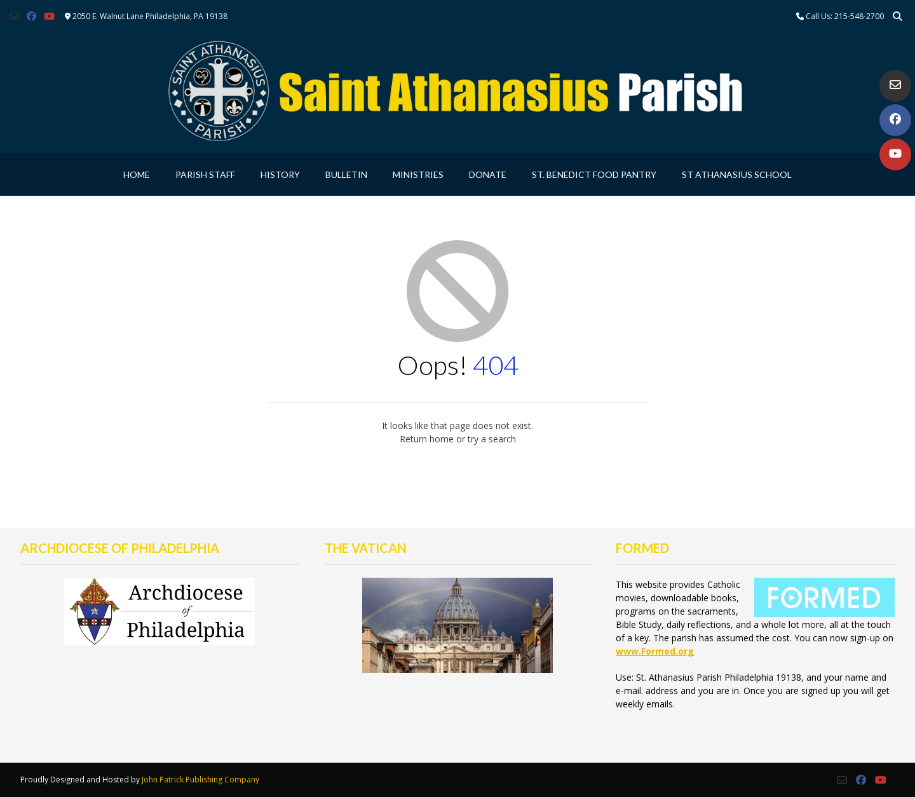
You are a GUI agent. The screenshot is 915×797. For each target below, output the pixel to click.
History (280, 174)
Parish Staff (205, 174)
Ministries (418, 174)
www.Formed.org (655, 651)
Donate (487, 174)
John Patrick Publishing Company (200, 779)
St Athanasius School (737, 174)
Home (136, 174)
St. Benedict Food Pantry (594, 174)
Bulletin (346, 174)
